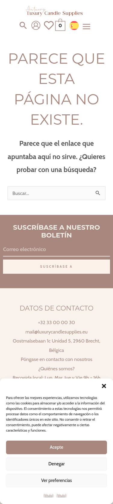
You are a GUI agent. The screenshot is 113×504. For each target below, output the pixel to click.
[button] (104, 386)
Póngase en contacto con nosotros (56, 359)
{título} (49, 495)
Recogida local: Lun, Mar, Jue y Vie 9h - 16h (56, 378)
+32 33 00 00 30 (56, 322)
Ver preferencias (56, 480)
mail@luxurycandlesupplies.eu (56, 332)
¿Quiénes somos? (56, 368)
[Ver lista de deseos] (49, 29)
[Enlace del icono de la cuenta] (36, 25)
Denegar (56, 464)
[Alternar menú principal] (87, 26)
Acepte (56, 447)
